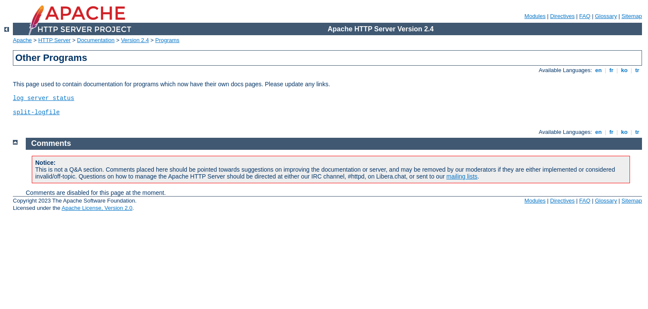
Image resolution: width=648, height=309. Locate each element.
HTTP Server (54, 40)
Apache (22, 40)
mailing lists (462, 176)
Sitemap (631, 16)
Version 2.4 (135, 40)
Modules (534, 16)
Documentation (95, 40)
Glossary (606, 16)
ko (624, 70)
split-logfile (36, 112)
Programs (167, 40)
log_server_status (43, 98)
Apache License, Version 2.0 (96, 208)
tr (637, 70)
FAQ (584, 16)
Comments (51, 143)
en (598, 70)
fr (611, 70)
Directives (562, 16)
